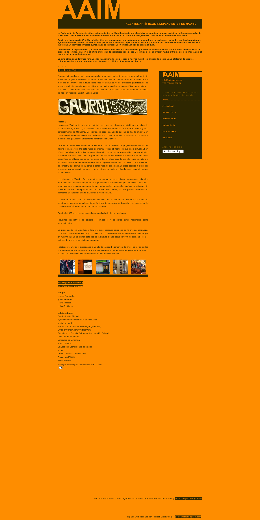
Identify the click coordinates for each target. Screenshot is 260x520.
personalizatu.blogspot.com (188, 516)
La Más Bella (168, 125)
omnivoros (167, 137)
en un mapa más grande (188, 498)
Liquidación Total (68, 70)
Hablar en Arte (169, 118)
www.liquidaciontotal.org (70, 282)
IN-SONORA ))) (169, 131)
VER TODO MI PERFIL (171, 83)
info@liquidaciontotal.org (70, 286)
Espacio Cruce (169, 112)
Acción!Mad (168, 106)
